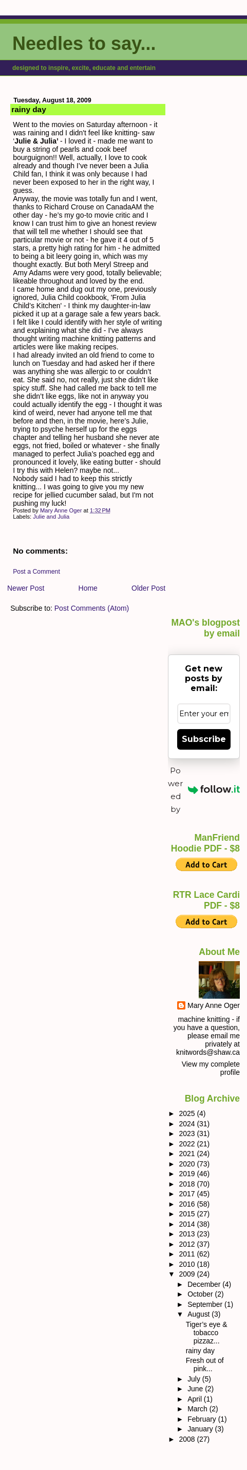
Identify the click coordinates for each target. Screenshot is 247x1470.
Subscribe (204, 739)
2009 (188, 1274)
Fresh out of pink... (205, 1364)
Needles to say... (84, 43)
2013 (188, 1234)
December (204, 1284)
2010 (188, 1264)
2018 (188, 1184)
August (199, 1314)
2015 (188, 1214)
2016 (188, 1204)
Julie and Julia (51, 516)
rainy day (200, 1351)
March (198, 1409)
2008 (188, 1439)
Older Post (148, 588)
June (196, 1389)
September (205, 1304)
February (202, 1419)
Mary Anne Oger (213, 1005)
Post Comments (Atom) (91, 608)
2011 (188, 1254)
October (201, 1294)
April (195, 1399)
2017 (188, 1194)
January (201, 1429)
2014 (188, 1224)
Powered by (204, 790)
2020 (188, 1164)
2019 (188, 1174)
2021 (188, 1153)
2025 (188, 1113)
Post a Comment (36, 571)
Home (88, 588)
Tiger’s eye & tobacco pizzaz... (206, 1332)
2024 (188, 1124)
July (194, 1379)
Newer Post (25, 588)
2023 (188, 1133)
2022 (188, 1144)
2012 (188, 1244)
